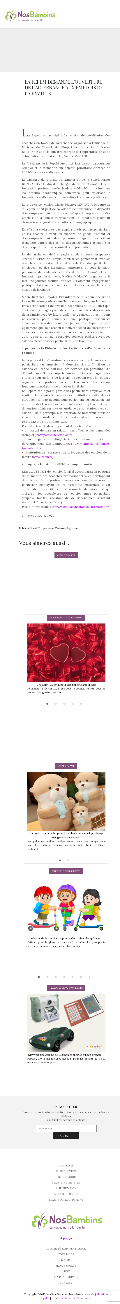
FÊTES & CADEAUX (66, 1277)
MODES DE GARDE (66, 1194)
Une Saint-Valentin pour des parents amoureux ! (66, 684)
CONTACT (66, 1282)
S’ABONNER (66, 1136)
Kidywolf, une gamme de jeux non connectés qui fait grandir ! (66, 1054)
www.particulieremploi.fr (53, 435)
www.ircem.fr (42, 457)
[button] (49, 704)
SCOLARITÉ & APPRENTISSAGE (66, 1248)
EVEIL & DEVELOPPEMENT (66, 1199)
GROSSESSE (66, 1165)
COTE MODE (66, 1254)
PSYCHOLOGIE (66, 1177)
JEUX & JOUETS (66, 1265)
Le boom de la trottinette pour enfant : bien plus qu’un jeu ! (66, 938)
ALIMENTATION (66, 1188)
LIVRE (66, 1271)
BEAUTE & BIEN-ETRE (66, 1182)
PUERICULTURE (66, 1171)
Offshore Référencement (76, 1298)
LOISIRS (66, 1260)
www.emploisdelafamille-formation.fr (82, 507)
